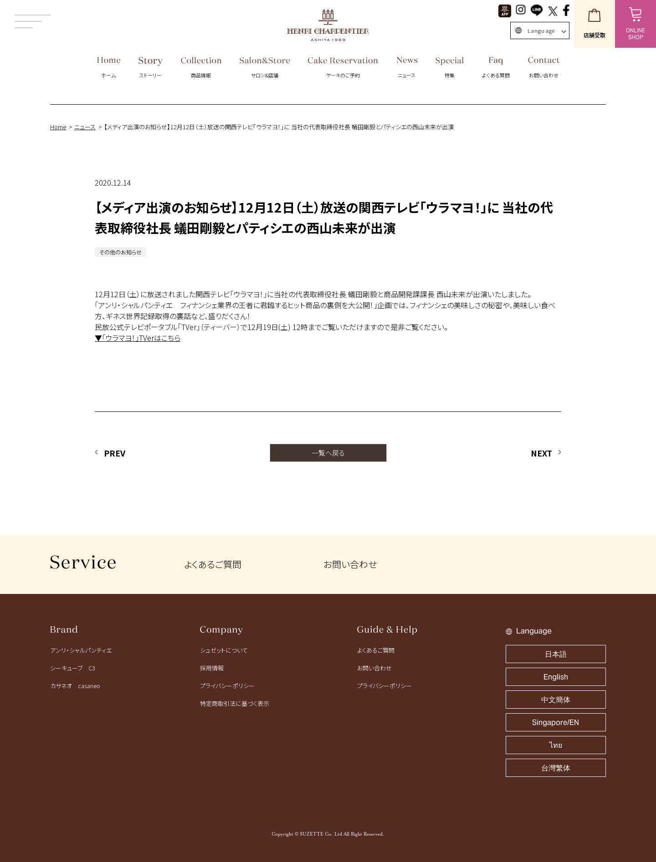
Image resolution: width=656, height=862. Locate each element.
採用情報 (212, 668)
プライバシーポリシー (227, 685)
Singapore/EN (555, 722)
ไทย (555, 745)
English (555, 677)
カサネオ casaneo (75, 685)
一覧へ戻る (328, 452)
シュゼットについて (224, 650)
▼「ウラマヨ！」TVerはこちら (137, 337)
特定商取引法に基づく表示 (234, 703)
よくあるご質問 (212, 564)
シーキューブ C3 (72, 668)
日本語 (556, 654)
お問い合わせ (350, 564)
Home (58, 126)
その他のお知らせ (120, 252)
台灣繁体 (555, 768)
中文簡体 (555, 700)
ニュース (85, 126)
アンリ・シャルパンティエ (81, 650)
